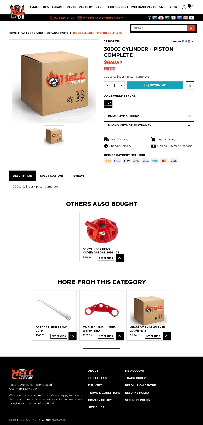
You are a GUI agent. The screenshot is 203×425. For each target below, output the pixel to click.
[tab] (22, 176)
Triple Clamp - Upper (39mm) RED (99, 329)
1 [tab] (101, 348)
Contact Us (97, 378)
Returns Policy (137, 392)
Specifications (52, 175)
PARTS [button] (71, 7)
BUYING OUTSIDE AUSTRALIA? (149, 125)
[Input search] (159, 28)
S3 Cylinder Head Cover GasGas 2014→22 (101, 251)
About (93, 370)
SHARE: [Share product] (181, 41)
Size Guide (96, 407)
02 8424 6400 (61, 18)
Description (22, 175)
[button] (190, 85)
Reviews (78, 175)
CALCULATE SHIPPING (149, 116)
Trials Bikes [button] (39, 7)
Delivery (95, 385)
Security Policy (138, 400)
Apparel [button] (57, 7)
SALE (162, 7)
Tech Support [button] (117, 7)
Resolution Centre (140, 385)
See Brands (106, 258)
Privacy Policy (100, 400)
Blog (173, 7)
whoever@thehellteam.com (100, 18)
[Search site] (191, 28)
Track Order (135, 378)
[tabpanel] (101, 237)
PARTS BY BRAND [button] (91, 7)
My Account (135, 370)
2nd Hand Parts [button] (143, 7)
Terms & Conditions (104, 392)
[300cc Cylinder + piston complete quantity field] (114, 85)
